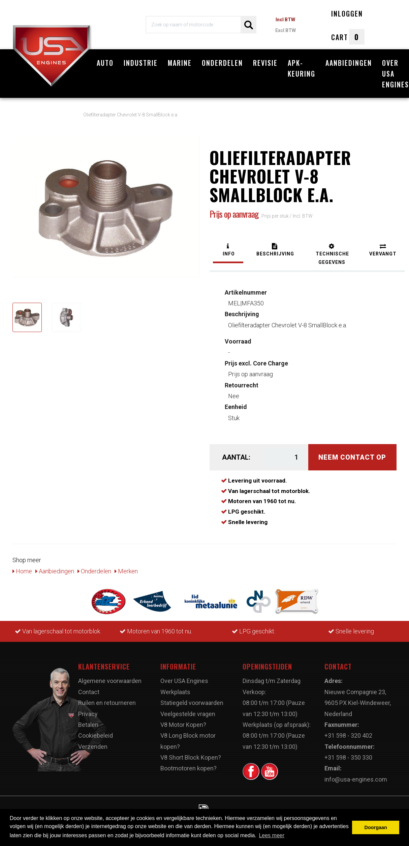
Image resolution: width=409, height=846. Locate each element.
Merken (126, 567)
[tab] (228, 247)
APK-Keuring (301, 68)
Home (22, 567)
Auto (105, 63)
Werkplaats (175, 688)
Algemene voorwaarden (109, 677)
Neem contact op (352, 454)
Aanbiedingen (348, 63)
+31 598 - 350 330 (348, 754)
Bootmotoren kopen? (188, 764)
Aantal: (236, 454)
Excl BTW (285, 30)
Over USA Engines (184, 677)
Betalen (88, 721)
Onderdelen (222, 63)
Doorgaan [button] (376, 827)
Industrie (141, 63)
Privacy (88, 710)
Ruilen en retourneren (107, 699)
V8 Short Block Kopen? (190, 754)
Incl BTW (285, 19)
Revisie (265, 63)
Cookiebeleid (95, 732)
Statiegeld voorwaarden (191, 699)
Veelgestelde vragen (187, 710)
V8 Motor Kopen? (183, 721)
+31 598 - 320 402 (348, 732)
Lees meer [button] (271, 835)
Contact (88, 688)
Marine (180, 63)
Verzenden (92, 742)
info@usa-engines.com (355, 775)
